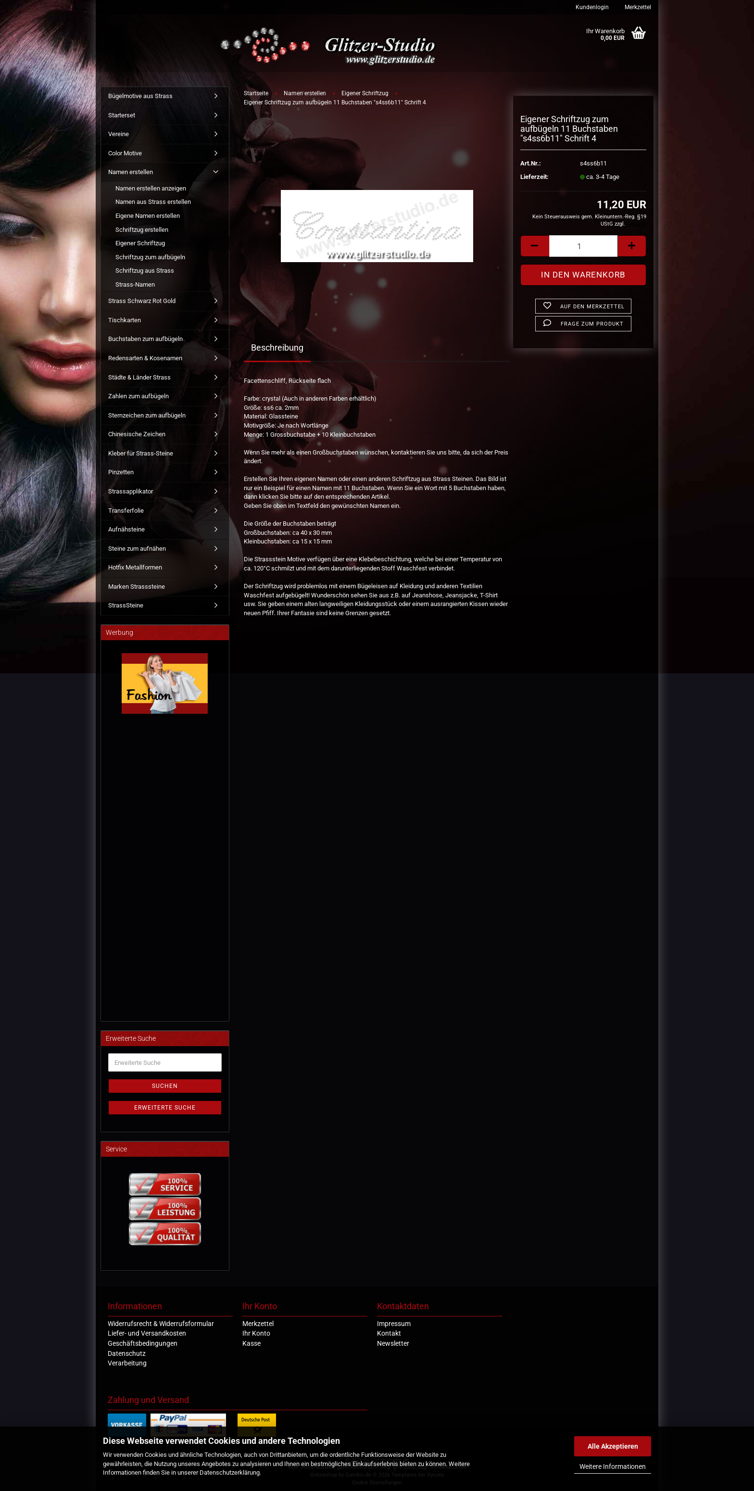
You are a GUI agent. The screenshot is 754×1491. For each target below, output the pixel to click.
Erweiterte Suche (165, 1107)
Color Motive (125, 153)
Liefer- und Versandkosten (147, 1333)
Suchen (165, 1086)
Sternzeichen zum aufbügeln (147, 415)
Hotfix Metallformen (135, 567)
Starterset (121, 115)
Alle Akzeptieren (613, 1446)
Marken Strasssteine (136, 586)
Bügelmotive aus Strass (140, 96)
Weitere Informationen (612, 1466)
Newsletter (393, 1343)
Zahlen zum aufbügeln (138, 396)
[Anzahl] (583, 246)
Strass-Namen (135, 284)
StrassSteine (125, 605)
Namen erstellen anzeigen (150, 188)
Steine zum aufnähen (137, 548)
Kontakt (389, 1333)
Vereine (118, 134)
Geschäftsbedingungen (142, 1343)
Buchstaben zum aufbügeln (145, 338)
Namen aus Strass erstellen (153, 201)
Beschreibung (277, 347)
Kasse (251, 1343)
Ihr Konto (256, 1333)
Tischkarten (124, 320)
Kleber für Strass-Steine (140, 453)
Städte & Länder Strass (139, 377)
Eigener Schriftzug (140, 243)
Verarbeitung (127, 1363)
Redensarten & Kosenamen (145, 358)
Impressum (394, 1323)
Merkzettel (637, 7)
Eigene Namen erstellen (147, 215)
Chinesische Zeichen (136, 434)
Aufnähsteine (126, 529)
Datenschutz (127, 1353)
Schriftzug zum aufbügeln (150, 257)
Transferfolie (126, 510)
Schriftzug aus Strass (144, 270)
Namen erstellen (130, 172)
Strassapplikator (130, 491)
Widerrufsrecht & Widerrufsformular (161, 1323)
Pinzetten (121, 472)
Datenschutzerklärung (230, 1472)
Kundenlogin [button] (591, 7)
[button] (534, 246)
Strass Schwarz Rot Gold (142, 300)
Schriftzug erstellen (141, 229)
